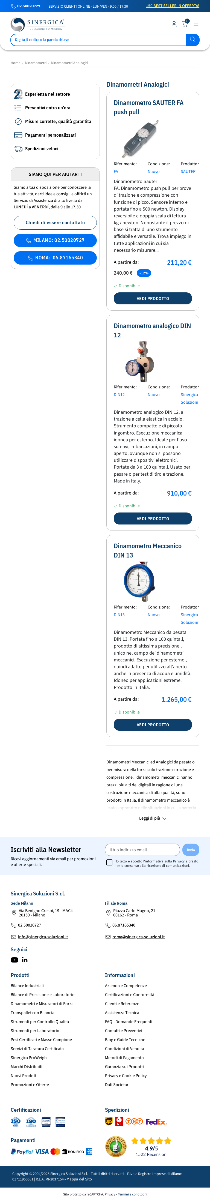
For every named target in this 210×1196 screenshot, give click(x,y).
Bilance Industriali (27, 986)
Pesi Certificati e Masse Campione (41, 1040)
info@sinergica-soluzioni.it (43, 937)
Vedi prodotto (153, 298)
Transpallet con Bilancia (32, 1013)
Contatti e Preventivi (123, 1031)
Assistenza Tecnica (122, 1013)
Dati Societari (117, 1085)
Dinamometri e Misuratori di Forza (42, 1004)
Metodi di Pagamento (124, 1058)
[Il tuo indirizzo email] (142, 850)
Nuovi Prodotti (24, 1076)
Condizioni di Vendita (124, 1049)
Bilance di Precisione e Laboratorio (43, 995)
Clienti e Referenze (122, 1004)
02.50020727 (28, 6)
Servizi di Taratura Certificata (37, 1049)
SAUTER (188, 172)
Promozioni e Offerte (30, 1085)
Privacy (179, 861)
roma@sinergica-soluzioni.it (138, 937)
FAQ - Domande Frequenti (128, 1022)
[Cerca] (105, 40)
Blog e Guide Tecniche (125, 1040)
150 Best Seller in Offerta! (172, 6)
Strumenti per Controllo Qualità (40, 1022)
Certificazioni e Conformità (129, 995)
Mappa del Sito (79, 1179)
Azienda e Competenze (126, 986)
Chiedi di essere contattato (55, 222)
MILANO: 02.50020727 (55, 240)
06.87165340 (123, 925)
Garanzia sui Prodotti (124, 1067)
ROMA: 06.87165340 (55, 257)
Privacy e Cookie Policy (126, 1076)
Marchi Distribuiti (26, 1067)
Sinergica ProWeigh (29, 1058)
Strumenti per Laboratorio (35, 1031)
